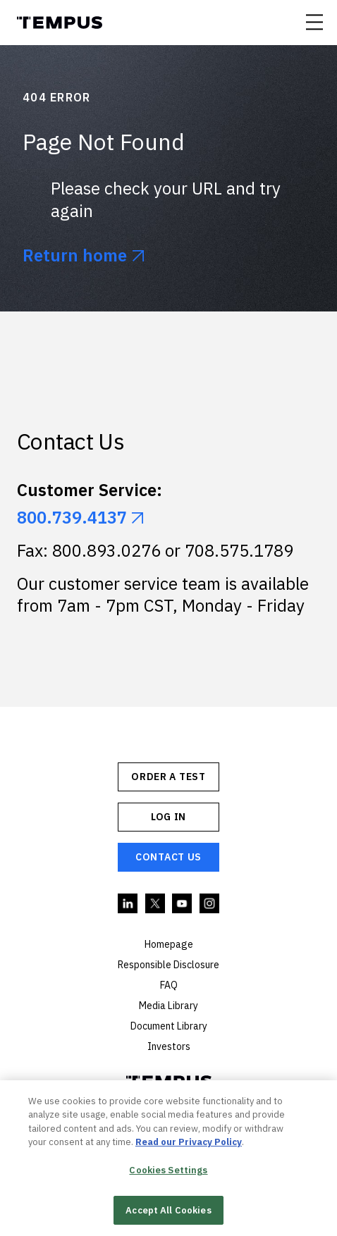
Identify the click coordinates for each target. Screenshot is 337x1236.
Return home (75, 255)
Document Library (168, 1026)
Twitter (156, 904)
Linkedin (128, 904)
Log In (168, 816)
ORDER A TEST (168, 776)
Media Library (168, 1005)
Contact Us (168, 857)
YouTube (182, 904)
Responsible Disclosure (168, 964)
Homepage (169, 944)
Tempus (59, 22)
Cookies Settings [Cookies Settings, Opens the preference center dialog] (168, 1172)
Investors (168, 1046)
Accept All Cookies (168, 1212)
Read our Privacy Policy (188, 1145)
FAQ (169, 985)
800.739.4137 (72, 518)
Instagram (210, 904)
